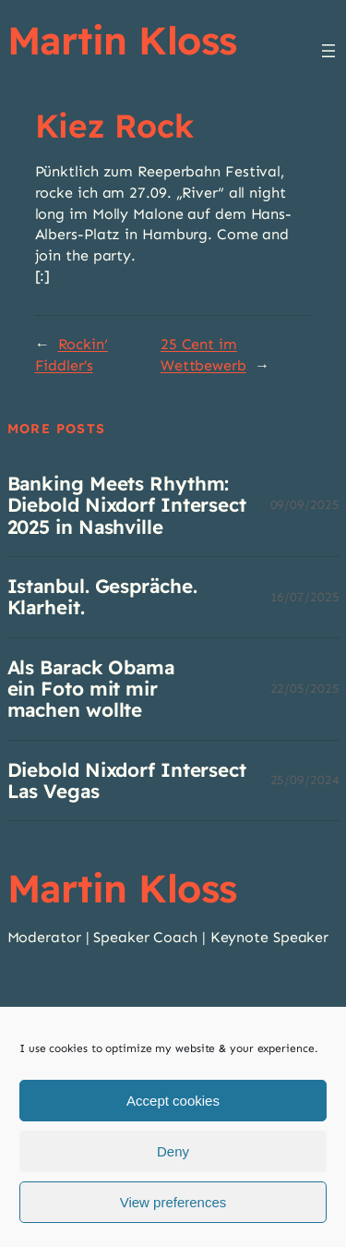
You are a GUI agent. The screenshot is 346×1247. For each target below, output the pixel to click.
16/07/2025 (305, 597)
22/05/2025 (305, 688)
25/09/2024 (305, 780)
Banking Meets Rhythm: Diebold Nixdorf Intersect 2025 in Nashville (127, 505)
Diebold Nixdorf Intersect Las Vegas (127, 781)
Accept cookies (173, 1100)
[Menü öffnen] (328, 51)
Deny (173, 1151)
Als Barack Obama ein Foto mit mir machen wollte (90, 689)
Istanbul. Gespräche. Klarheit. (102, 597)
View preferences (173, 1202)
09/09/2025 (305, 505)
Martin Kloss (122, 40)
